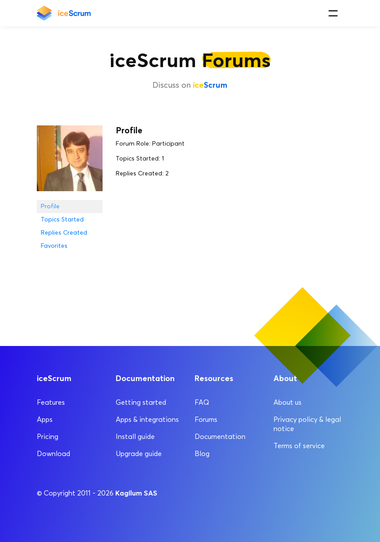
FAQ (202, 402)
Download (53, 453)
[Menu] (333, 13)
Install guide (135, 436)
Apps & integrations (147, 419)
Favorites (54, 246)
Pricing (47, 436)
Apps (45, 419)
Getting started (141, 402)
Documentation (220, 436)
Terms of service (299, 446)
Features (51, 402)
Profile (50, 206)
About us (287, 402)
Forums (206, 419)
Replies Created (64, 232)
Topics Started (62, 219)
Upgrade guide (139, 453)
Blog (202, 453)
